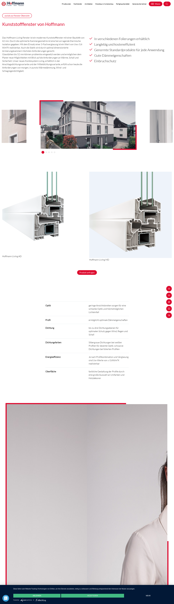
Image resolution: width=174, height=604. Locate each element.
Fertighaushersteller (123, 4)
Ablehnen (37, 596)
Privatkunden (66, 4)
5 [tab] (54, 152)
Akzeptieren (92, 596)
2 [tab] (46, 152)
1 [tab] (43, 152)
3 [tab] (49, 152)
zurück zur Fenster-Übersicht (17, 15)
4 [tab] (52, 152)
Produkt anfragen (87, 272)
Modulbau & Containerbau (104, 4)
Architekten (89, 4)
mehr (148, 596)
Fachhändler (78, 4)
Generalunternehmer (139, 4)
